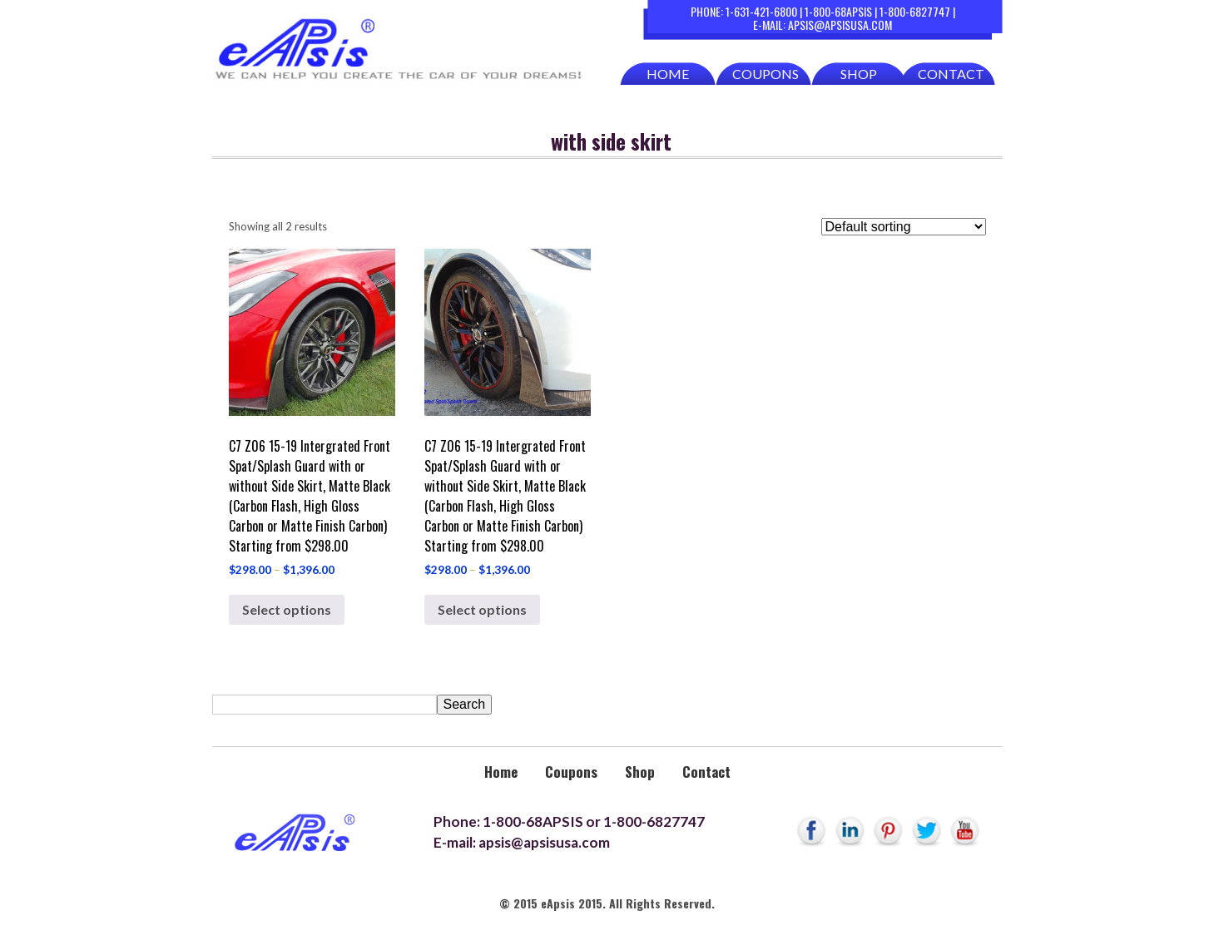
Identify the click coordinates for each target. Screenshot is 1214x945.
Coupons (765, 74)
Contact (951, 74)
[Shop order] (903, 226)
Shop (858, 74)
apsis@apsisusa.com (840, 24)
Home (668, 74)
